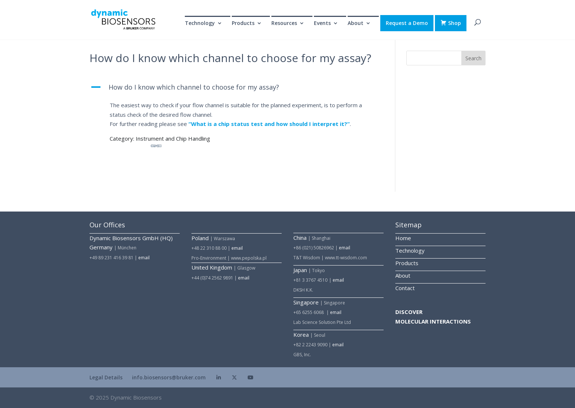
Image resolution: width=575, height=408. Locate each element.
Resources (284, 23)
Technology (200, 23)
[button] (236, 89)
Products (243, 23)
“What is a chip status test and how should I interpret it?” (269, 123)
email (144, 257)
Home (403, 238)
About (355, 23)
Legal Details (105, 377)
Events (322, 23)
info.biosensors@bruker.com (169, 377)
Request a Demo (407, 22)
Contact (405, 288)
